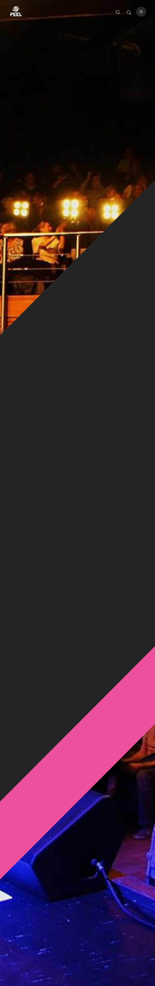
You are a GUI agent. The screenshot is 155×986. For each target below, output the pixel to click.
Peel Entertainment (22, 12)
